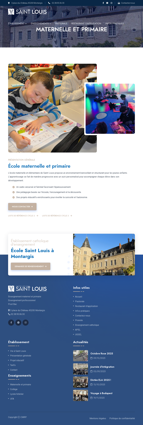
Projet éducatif (17, 360)
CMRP (23, 417)
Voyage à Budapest (101, 393)
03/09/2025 (98, 371)
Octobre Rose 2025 (101, 353)
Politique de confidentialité (122, 418)
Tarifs (13, 365)
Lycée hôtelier (17, 394)
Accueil (78, 297)
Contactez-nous (128, 3)
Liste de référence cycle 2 (23, 216)
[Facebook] (103, 3)
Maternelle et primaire (20, 384)
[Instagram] (111, 3)
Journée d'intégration (102, 367)
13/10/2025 (97, 384)
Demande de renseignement (30, 266)
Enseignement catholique (87, 325)
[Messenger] (107, 3)
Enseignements (40, 23)
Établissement (16, 23)
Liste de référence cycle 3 (57, 216)
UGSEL (78, 334)
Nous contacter (22, 206)
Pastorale (61, 23)
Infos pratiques (114, 23)
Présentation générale (20, 356)
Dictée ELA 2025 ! (100, 380)
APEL (77, 330)
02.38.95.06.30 (58, 3)
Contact (13, 370)
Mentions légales (98, 418)
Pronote (79, 320)
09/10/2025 (97, 358)
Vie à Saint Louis (18, 351)
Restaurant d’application (86, 23)
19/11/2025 (97, 397)
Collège (13, 389)
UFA (12, 399)
